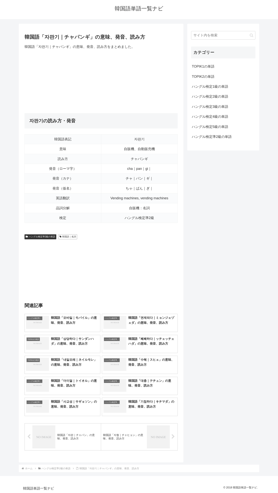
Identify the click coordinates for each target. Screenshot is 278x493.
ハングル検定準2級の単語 (40, 236)
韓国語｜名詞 (68, 236)
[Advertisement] (101, 81)
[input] (223, 35)
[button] (251, 35)
